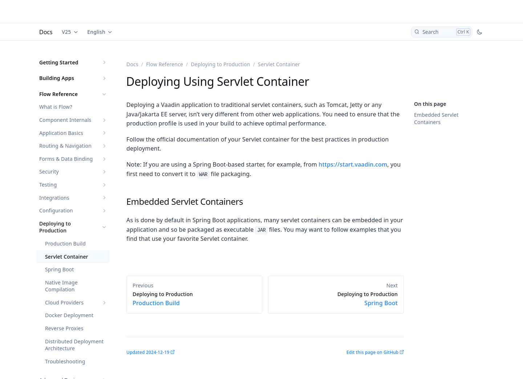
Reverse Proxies (64, 328)
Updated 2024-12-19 (147, 352)
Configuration (56, 210)
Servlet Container (66, 256)
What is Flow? (55, 106)
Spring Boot (59, 269)
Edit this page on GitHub (372, 352)
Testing (48, 184)
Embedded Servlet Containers (436, 118)
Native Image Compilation (61, 286)
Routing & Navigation (65, 145)
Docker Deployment (69, 315)
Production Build (65, 243)
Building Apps (56, 78)
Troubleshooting (65, 361)
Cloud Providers (64, 302)
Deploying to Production (55, 227)
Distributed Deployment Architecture (74, 345)
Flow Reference (58, 94)
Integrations (54, 197)
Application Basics (61, 132)
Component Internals (65, 119)
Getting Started (58, 62)
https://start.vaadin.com (353, 164)
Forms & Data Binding (66, 158)
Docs (46, 32)
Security (49, 171)
